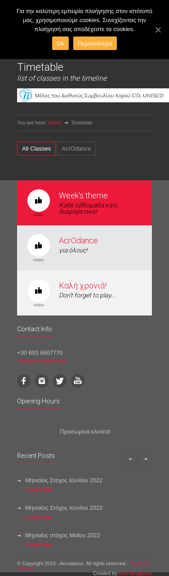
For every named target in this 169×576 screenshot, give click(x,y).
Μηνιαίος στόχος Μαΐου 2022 (62, 535)
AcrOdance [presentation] (76, 148)
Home (54, 122)
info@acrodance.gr (42, 360)
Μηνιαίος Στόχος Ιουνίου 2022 (63, 507)
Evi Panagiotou (135, 573)
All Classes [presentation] (36, 148)
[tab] (36, 148)
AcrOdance (78, 240)
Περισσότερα (95, 43)
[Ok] (157, 29)
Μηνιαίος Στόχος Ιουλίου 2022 (63, 480)
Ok (60, 43)
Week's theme (83, 195)
